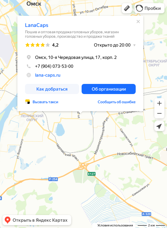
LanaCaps (36, 25)
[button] (127, 8)
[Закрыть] (138, 21)
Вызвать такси (45, 102)
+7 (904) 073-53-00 (49, 66)
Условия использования (115, 225)
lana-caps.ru (47, 75)
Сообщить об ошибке (117, 102)
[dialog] (80, 63)
